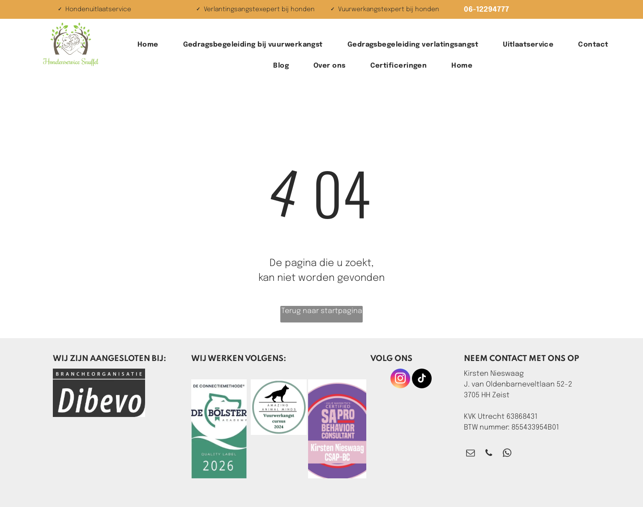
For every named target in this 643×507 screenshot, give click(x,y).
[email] (470, 454)
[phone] (488, 454)
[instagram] (400, 380)
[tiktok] (422, 380)
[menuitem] (151, 45)
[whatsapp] (507, 454)
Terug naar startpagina (321, 311)
